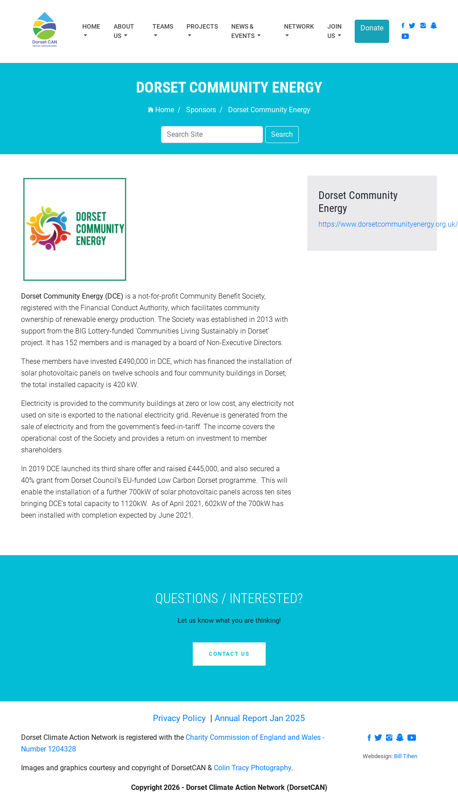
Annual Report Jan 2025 (260, 718)
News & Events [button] (243, 31)
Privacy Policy (180, 718)
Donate (371, 28)
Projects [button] (202, 26)
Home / (164, 109)
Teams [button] (163, 26)
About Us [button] (124, 31)
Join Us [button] (334, 31)
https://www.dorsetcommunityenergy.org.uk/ (388, 224)
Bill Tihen (405, 756)
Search (282, 134)
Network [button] (299, 26)
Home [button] (91, 26)
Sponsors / (204, 109)
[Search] (212, 134)
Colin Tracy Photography (252, 768)
